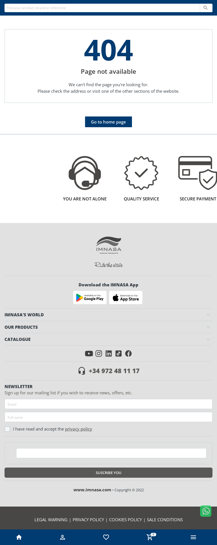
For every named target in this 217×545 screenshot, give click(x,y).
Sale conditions (165, 519)
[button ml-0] (193, 538)
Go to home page (108, 122)
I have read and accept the (48, 429)
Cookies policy (125, 519)
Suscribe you (108, 472)
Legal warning (51, 519)
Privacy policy (78, 429)
